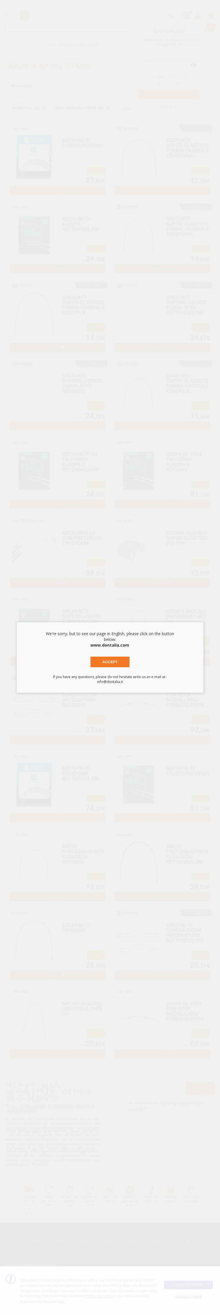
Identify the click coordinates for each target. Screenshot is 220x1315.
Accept (109, 662)
